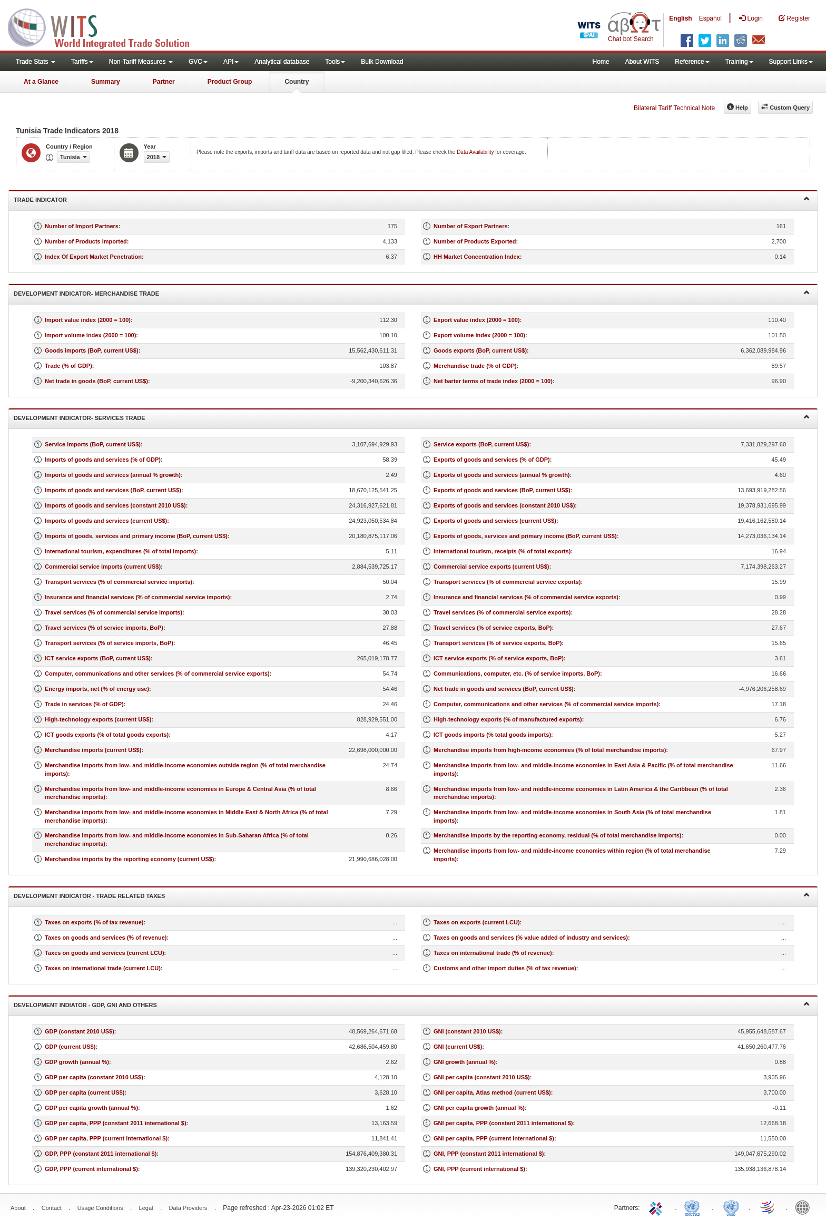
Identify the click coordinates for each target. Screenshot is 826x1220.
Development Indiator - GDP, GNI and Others (412, 1004)
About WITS (642, 61)
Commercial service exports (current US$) (491, 566)
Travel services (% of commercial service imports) (113, 612)
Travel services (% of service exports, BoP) (493, 627)
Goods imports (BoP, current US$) (92, 350)
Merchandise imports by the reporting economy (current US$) (129, 859)
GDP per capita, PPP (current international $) (106, 1138)
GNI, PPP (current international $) (479, 1169)
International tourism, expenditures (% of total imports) (120, 551)
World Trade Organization (768, 1206)
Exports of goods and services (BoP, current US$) (502, 490)
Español (710, 18)
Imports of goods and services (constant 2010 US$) (115, 505)
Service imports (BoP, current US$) (93, 444)
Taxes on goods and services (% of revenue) (105, 937)
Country (296, 81)
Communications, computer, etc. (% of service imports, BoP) (517, 673)
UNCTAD (694, 1206)
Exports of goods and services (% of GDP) (492, 459)
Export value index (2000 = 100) (477, 320)
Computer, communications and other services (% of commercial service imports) (546, 704)
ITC (657, 1206)
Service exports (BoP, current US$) (481, 444)
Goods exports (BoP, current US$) (480, 350)
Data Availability (476, 152)
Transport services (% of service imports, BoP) (109, 643)
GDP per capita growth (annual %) (91, 1108)
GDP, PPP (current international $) (91, 1169)
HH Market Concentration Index (477, 256)
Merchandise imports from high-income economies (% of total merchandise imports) (550, 750)
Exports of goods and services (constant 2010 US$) (504, 505)
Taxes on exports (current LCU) (477, 922)
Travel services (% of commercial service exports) (502, 612)
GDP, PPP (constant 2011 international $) (100, 1153)
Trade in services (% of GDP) (84, 704)
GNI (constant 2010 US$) (467, 1031)
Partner (164, 81)
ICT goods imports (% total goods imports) (492, 734)
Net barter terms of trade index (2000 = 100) (493, 381)
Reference (692, 61)
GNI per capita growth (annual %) (479, 1108)
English (680, 18)
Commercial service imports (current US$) (103, 566)
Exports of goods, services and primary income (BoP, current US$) (525, 536)
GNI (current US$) (458, 1046)
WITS (105, 26)
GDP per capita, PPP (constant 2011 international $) (115, 1123)
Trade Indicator (412, 199)
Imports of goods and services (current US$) (106, 521)
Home (601, 61)
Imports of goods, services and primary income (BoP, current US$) (136, 536)
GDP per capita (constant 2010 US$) (94, 1077)
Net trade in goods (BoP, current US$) (96, 381)
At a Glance (41, 81)
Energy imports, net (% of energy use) (97, 689)
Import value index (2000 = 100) (88, 320)
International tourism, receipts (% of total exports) (502, 551)
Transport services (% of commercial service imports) (118, 582)
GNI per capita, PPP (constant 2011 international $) (503, 1123)
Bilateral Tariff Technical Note (674, 108)
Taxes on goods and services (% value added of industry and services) (531, 937)
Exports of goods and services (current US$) (495, 521)
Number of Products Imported (86, 241)
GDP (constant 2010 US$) (79, 1031)
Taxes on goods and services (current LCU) (104, 953)
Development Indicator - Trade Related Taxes (412, 895)
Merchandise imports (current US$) (93, 750)
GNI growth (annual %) (465, 1062)
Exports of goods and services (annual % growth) (502, 475)
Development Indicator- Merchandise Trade (412, 293)
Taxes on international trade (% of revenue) (493, 953)
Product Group (230, 81)
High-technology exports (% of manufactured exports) (508, 719)
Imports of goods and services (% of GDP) (103, 459)
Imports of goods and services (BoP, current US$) (113, 490)
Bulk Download (382, 61)
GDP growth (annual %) (77, 1062)
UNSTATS (731, 1206)
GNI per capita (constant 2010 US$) (482, 1077)
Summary (105, 81)
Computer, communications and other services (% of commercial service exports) (157, 673)
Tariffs (82, 61)
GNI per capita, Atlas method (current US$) (492, 1092)
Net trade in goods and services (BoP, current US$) (504, 689)
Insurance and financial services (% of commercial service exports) (526, 597)
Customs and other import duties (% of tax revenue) (505, 968)
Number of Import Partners (82, 226)
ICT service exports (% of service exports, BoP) (499, 658)
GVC (198, 61)
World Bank (804, 1206)
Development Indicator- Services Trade (412, 417)
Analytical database (281, 61)
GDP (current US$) (70, 1046)
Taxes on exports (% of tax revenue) (94, 922)
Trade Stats (35, 61)
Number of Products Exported (475, 241)
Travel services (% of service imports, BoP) (104, 627)
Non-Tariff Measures (141, 61)
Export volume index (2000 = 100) (479, 335)
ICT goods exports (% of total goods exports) (107, 734)
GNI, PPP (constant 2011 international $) (489, 1153)
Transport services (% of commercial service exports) (507, 582)
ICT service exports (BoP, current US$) (98, 658)
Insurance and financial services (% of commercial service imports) (137, 597)
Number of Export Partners (471, 226)
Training (739, 61)
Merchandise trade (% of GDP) (475, 366)
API (231, 61)
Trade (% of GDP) (68, 366)
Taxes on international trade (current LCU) (103, 968)
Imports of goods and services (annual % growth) (113, 475)
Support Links (791, 61)
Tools (335, 61)
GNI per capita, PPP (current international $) (494, 1138)
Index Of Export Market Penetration (93, 256)
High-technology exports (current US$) (98, 719)
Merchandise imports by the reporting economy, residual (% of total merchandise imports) (557, 835)
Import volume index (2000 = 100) (90, 335)
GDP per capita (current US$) (84, 1092)
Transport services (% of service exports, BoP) (498, 643)
